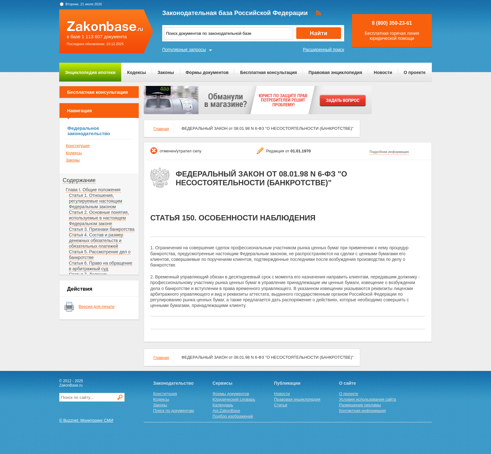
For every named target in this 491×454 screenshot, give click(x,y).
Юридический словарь (234, 399)
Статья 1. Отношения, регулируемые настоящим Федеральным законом (95, 201)
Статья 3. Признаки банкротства (101, 229)
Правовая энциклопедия (335, 72)
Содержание (79, 180)
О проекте (415, 72)
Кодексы (136, 72)
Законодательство (173, 383)
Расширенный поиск (323, 49)
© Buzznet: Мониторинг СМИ (86, 420)
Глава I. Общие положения (93, 189)
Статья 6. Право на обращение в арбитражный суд (100, 266)
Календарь (223, 405)
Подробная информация (389, 152)
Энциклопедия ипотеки (90, 72)
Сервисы (222, 383)
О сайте (347, 383)
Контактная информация (362, 410)
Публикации (287, 383)
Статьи (280, 405)
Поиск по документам (173, 410)
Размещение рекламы (360, 405)
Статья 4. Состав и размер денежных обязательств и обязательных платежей (96, 240)
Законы (166, 72)
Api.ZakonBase (226, 410)
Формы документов (207, 72)
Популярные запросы (184, 49)
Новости (383, 72)
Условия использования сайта (367, 399)
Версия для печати (96, 306)
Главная (161, 128)
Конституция (78, 145)
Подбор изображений (233, 416)
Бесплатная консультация (268, 72)
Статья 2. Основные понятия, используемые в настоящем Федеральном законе (99, 218)
